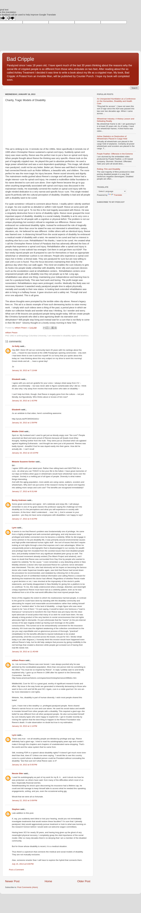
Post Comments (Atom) (27, 887)
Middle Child (18, 431)
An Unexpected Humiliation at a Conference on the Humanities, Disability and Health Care (116, 101)
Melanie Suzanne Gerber (23, 462)
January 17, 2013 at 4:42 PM (24, 519)
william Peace (18, 660)
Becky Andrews (19, 500)
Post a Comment (16, 870)
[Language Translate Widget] (111, 191)
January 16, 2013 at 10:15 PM (25, 453)
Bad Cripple (20, 59)
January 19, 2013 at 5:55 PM (24, 765)
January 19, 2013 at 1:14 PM (24, 726)
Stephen (16, 809)
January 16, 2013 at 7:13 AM (24, 370)
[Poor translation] (10, 18)
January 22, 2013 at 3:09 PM (24, 800)
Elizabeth (16, 379)
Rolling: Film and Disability (108, 169)
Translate (115, 195)
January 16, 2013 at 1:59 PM (24, 423)
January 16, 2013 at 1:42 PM (24, 401)
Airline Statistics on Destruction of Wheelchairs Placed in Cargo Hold (112, 137)
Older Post (83, 881)
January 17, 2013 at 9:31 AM (24, 491)
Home (48, 881)
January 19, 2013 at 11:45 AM (25, 651)
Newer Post (12, 881)
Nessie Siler (17, 773)
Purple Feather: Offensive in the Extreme (115, 154)
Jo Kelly (16, 346)
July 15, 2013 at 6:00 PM (22, 864)
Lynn (14, 528)
